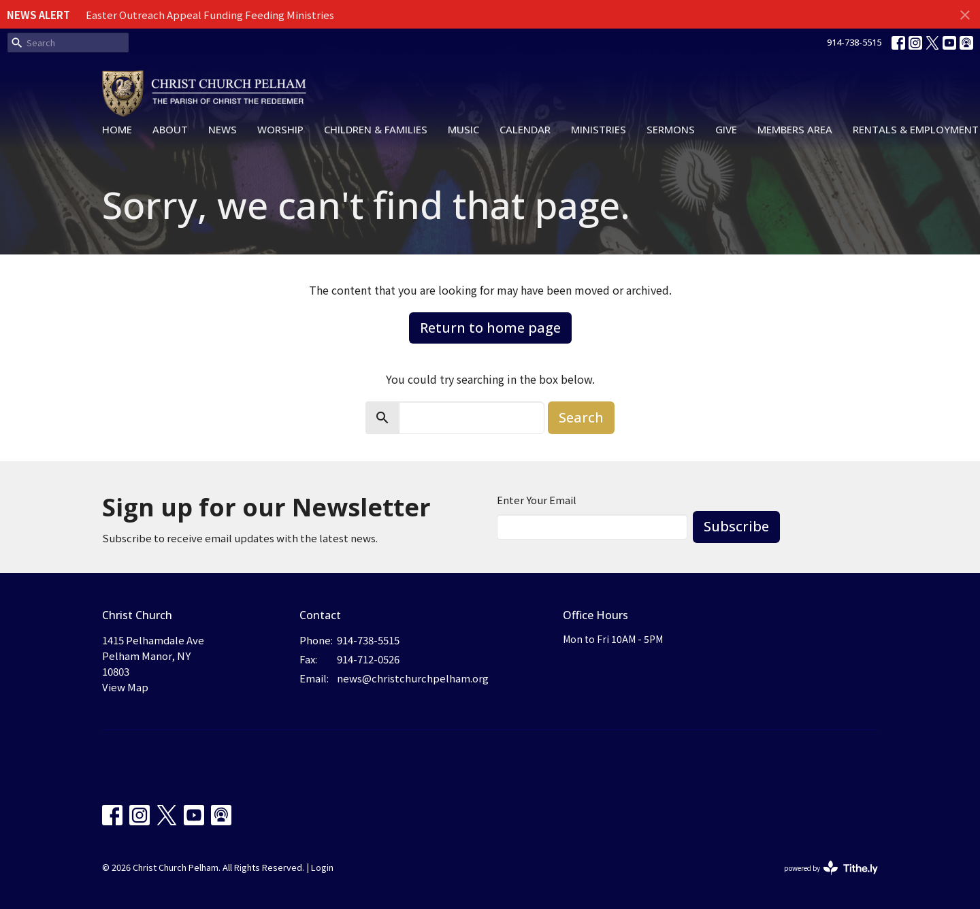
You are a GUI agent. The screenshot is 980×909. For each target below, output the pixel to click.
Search (581, 417)
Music (463, 129)
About (170, 129)
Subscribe (736, 526)
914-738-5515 (854, 42)
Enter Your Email (536, 500)
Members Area (794, 129)
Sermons (671, 129)
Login (322, 867)
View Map (125, 687)
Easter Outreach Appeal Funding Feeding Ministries (210, 14)
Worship (280, 129)
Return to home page (490, 327)
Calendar (525, 129)
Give (726, 129)
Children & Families (375, 129)
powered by (831, 867)
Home (117, 129)
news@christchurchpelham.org (413, 678)
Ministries (598, 129)
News (222, 129)
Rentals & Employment (916, 129)
